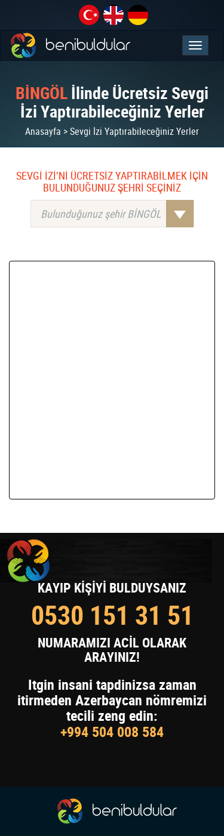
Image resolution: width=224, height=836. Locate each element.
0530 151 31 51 (112, 615)
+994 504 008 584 (112, 731)
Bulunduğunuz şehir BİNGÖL (117, 213)
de (138, 15)
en (113, 15)
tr (89, 15)
